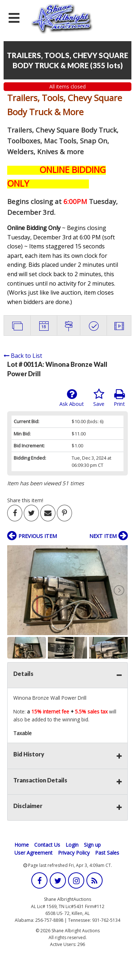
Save (98, 397)
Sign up (92, 844)
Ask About (71, 397)
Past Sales (107, 852)
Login (72, 844)
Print (119, 397)
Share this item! (25, 500)
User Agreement (33, 852)
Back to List (23, 356)
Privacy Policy (74, 852)
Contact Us (47, 844)
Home (21, 844)
